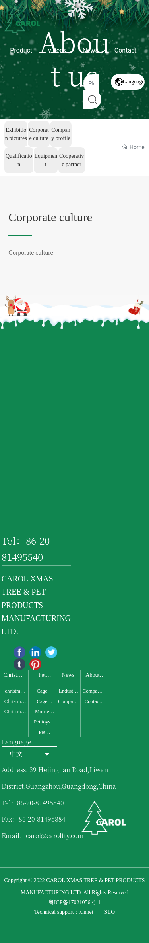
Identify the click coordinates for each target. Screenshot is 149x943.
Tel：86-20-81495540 (33, 802)
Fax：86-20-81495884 (34, 819)
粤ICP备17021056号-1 (74, 902)
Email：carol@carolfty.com (43, 835)
